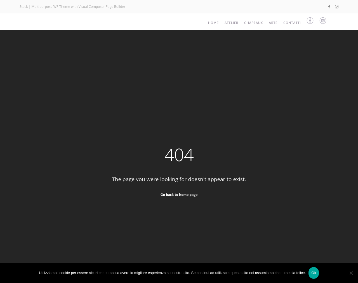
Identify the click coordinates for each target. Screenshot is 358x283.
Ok (313, 273)
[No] (351, 273)
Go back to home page (179, 194)
